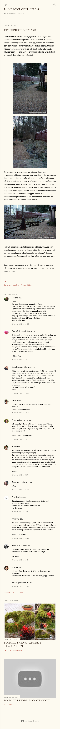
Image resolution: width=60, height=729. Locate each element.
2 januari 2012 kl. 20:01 (20, 324)
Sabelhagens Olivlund (21, 367)
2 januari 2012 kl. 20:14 (20, 360)
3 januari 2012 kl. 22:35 (20, 586)
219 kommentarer (16, 705)
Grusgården (15, 285)
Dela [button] (5, 281)
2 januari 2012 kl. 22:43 (20, 538)
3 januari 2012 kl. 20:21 (20, 560)
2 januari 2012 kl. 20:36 (20, 439)
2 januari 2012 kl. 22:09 (20, 490)
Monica (15, 567)
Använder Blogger (30, 721)
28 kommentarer (15, 650)
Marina (15, 446)
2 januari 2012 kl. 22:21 (20, 512)
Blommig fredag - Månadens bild (27, 700)
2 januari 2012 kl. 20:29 (20, 413)
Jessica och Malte (20, 545)
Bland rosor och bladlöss (21, 9)
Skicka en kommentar (13, 592)
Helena (15, 298)
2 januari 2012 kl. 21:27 (20, 475)
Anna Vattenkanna (20, 420)
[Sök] (54, 4)
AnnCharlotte (18, 497)
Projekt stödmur (27, 285)
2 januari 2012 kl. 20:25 (20, 393)
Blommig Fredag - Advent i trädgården (22, 644)
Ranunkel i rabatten (20, 482)
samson (15, 400)
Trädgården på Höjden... (22, 331)
